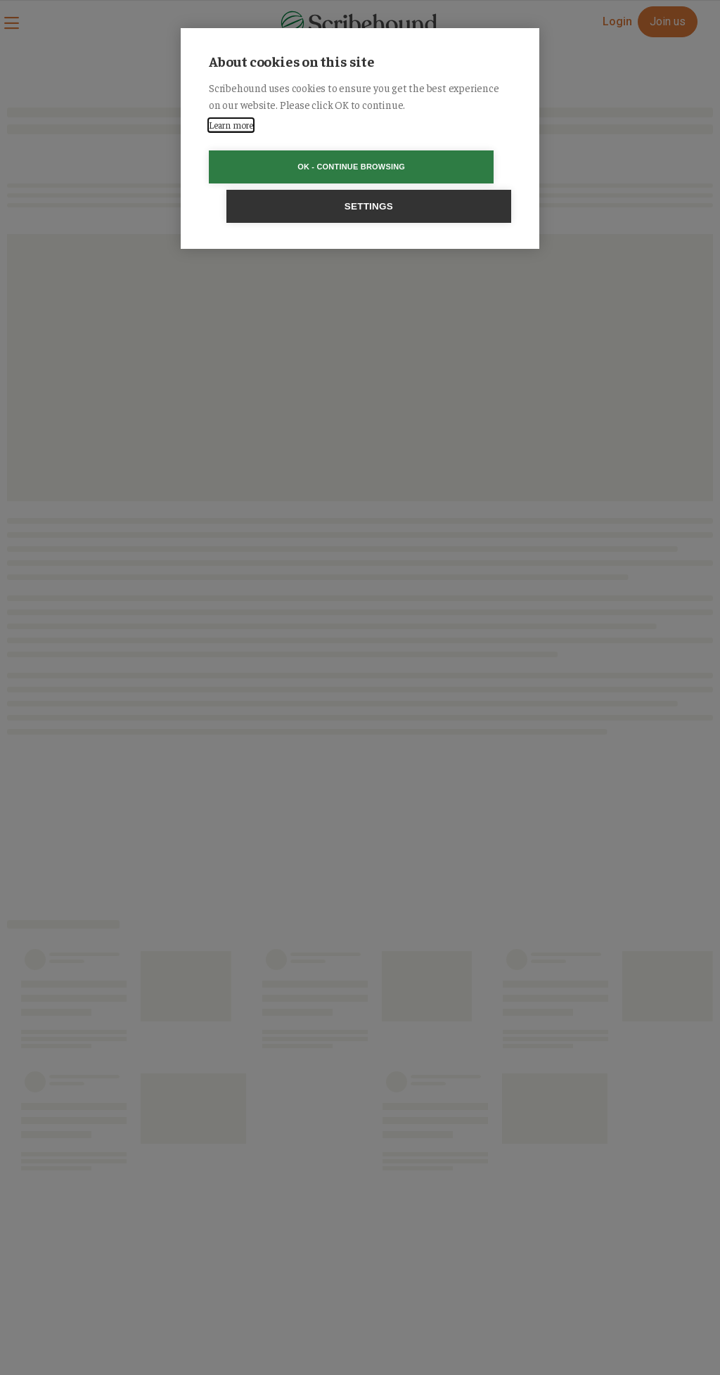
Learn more (231, 125)
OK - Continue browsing (279, 166)
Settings (440, 167)
